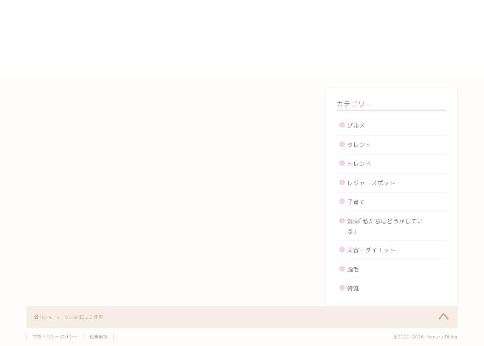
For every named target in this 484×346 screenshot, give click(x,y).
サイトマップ (357, 37)
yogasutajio (357, 11)
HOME (347, 4)
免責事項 (99, 337)
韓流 (353, 288)
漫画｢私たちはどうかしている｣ (385, 226)
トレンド (359, 164)
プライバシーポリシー (370, 45)
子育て (356, 202)
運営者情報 (354, 71)
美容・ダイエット (371, 250)
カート (348, 28)
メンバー (351, 63)
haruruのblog (56, 13)
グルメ (356, 125)
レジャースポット (371, 183)
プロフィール (357, 54)
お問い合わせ (357, 19)
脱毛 (353, 269)
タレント (359, 145)
